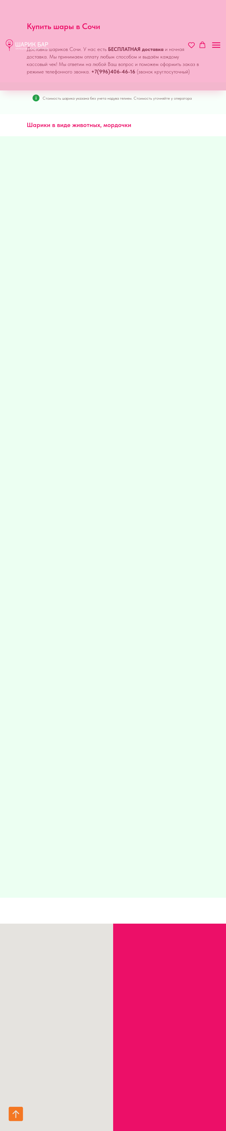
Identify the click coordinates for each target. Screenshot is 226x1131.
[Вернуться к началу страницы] (16, 1114)
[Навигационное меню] (216, 45)
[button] (191, 44)
